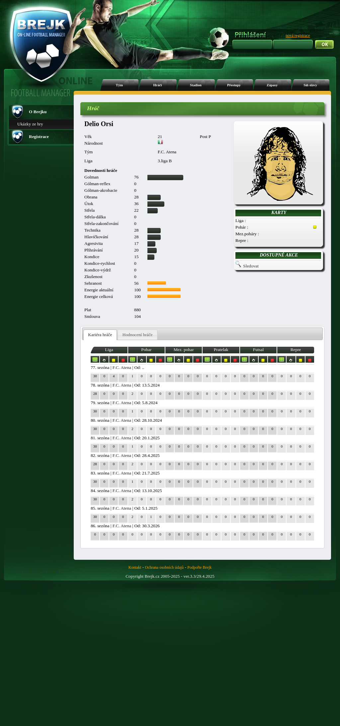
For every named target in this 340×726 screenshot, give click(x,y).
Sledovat (251, 265)
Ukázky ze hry (30, 123)
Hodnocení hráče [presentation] (138, 334)
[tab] (100, 334)
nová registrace (298, 35)
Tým (119, 85)
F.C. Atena (122, 367)
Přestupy (234, 85)
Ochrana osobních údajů (164, 567)
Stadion (196, 85)
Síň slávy (310, 85)
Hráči (157, 85)
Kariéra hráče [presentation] (100, 334)
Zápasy (272, 85)
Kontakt (134, 567)
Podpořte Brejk (199, 567)
